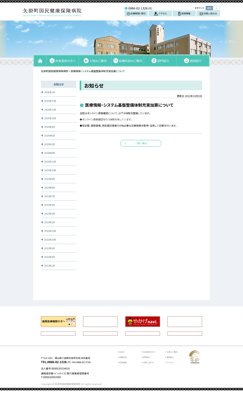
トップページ (40, 60)
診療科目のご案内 (130, 61)
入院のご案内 (98, 61)
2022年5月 (50, 248)
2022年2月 (50, 257)
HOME (122, 351)
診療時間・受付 (136, 16)
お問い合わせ (208, 15)
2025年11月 (51, 109)
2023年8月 (50, 187)
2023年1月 (50, 222)
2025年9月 (50, 127)
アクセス (160, 16)
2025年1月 (50, 144)
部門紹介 (163, 61)
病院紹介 (196, 61)
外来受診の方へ (65, 61)
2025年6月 (50, 135)
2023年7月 (50, 196)
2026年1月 (50, 92)
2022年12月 (51, 231)
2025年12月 (51, 101)
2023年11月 (51, 161)
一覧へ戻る (141, 143)
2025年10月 (51, 118)
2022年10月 (51, 239)
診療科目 (123, 357)
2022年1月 (50, 265)
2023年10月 (51, 170)
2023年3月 (50, 205)
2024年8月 (50, 153)
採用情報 (184, 16)
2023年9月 (50, 179)
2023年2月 (50, 213)
